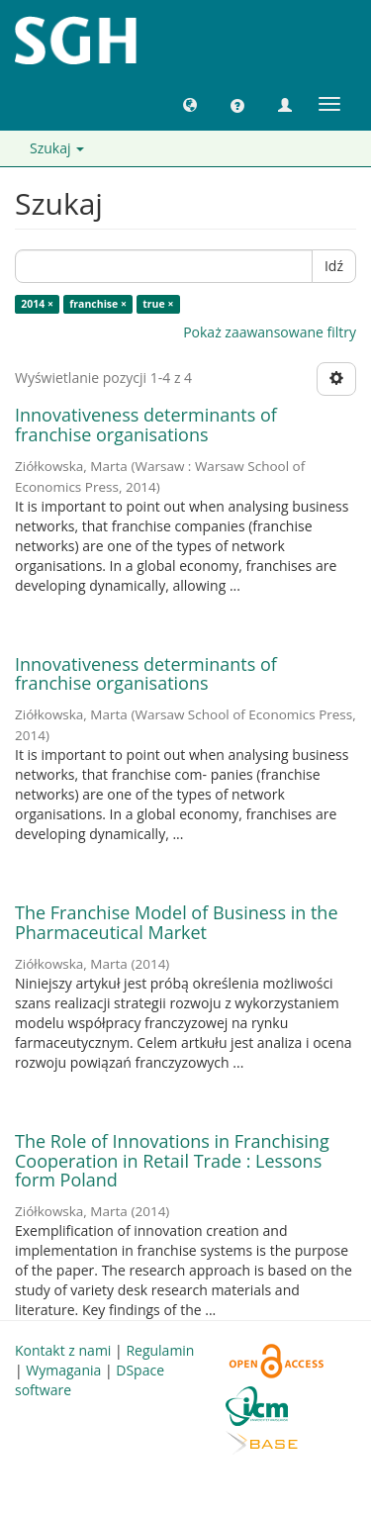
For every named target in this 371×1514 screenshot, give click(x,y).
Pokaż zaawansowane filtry (269, 332)
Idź (334, 265)
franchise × (98, 304)
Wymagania (63, 1370)
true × (157, 304)
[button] (190, 104)
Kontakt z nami (63, 1350)
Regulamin (160, 1350)
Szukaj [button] (57, 148)
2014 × (37, 304)
